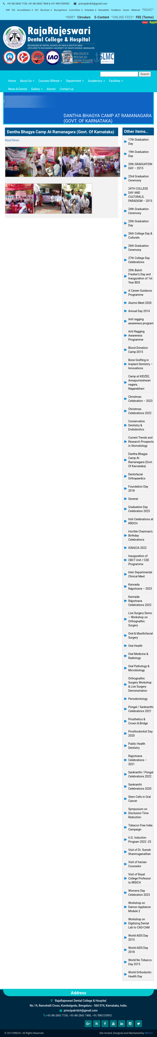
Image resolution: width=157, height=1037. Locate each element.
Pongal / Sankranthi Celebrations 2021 (140, 709)
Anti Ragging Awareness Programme (136, 335)
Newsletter (103, 10)
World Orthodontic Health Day (140, 974)
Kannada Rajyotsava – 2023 (140, 586)
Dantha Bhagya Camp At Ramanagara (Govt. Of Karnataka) (140, 460)
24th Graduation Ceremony (138, 211)
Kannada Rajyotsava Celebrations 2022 (139, 601)
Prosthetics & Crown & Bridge (138, 721)
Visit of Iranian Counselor (137, 864)
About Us (27, 80)
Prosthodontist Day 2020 (140, 733)
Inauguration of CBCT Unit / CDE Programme (138, 560)
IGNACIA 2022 (137, 547)
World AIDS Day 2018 (138, 950)
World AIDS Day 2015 (138, 937)
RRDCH (149, 1033)
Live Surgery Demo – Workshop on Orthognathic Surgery (140, 619)
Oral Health (135, 645)
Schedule (90, 10)
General (133, 498)
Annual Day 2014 (139, 311)
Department (75, 80)
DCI (36, 10)
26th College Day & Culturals (140, 235)
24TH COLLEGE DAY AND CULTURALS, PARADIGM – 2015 (140, 194)
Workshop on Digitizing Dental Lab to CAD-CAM (139, 923)
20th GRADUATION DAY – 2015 (140, 166)
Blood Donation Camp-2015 (138, 349)
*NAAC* (148, 10)
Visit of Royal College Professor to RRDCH (139, 878)
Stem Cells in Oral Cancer (139, 798)
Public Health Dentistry (136, 745)
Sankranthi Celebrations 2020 (139, 786)
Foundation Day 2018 (138, 488)
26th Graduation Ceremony (138, 247)
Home (12, 80)
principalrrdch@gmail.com (92, 3)
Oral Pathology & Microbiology (138, 668)
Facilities (116, 80)
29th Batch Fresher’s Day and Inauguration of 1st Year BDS (140, 276)
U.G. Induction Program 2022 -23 (139, 839)
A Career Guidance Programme (140, 292)
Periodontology (138, 698)
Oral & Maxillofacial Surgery (140, 635)
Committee (76, 10)
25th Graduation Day (138, 223)
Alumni (51, 89)
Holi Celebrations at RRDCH (140, 521)
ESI (13, 10)
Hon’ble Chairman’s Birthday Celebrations (140, 535)
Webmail (135, 10)
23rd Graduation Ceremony (138, 178)
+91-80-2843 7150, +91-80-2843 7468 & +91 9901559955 (38, 3)
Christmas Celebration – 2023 (140, 398)
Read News (12, 140)
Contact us (66, 89)
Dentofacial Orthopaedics (137, 476)
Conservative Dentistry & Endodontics (136, 425)
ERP (8, 10)
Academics (96, 80)
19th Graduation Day (138, 154)
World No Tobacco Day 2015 (140, 962)
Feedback (116, 10)
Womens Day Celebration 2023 (139, 892)
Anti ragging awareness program (141, 321)
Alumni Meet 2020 (140, 303)
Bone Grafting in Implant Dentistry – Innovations (140, 364)
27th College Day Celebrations (139, 260)
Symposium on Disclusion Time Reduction (138, 813)
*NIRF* (70, 17)
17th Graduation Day (138, 141)
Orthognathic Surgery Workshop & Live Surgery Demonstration (140, 684)
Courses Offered (50, 80)
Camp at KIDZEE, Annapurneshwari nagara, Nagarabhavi (139, 382)
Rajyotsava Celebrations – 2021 (137, 760)
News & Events (17, 89)
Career (126, 10)
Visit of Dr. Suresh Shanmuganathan (139, 852)
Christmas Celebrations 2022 (139, 411)
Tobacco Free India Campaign (140, 827)
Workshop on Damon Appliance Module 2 (139, 907)
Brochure (46, 10)
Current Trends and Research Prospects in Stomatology (141, 441)
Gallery (37, 89)
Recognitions (60, 10)
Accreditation (25, 10)
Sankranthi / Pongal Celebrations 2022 (140, 774)
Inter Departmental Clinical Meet (140, 574)
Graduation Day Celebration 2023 (139, 509)
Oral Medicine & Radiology (138, 656)
